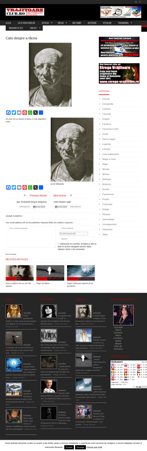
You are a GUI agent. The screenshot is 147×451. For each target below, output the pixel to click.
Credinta (11, 279)
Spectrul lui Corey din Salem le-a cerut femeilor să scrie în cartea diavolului (64, 334)
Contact (33, 28)
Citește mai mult (94, 447)
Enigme (106, 119)
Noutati (105, 189)
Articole (45, 23)
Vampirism (107, 229)
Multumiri (77, 23)
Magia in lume (109, 159)
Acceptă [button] (69, 447)
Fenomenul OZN (110, 129)
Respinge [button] (80, 447)
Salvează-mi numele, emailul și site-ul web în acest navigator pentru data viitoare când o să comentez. (77, 246)
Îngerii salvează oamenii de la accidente (99, 381)
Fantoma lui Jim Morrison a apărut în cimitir (64, 308)
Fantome (106, 124)
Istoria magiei (108, 139)
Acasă (8, 23)
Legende (106, 144)
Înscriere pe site (16, 28)
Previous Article (38, 195)
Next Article (60, 195)
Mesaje (61, 23)
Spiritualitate (24, 206)
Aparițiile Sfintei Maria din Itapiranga (99, 332)
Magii (105, 164)
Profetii (105, 199)
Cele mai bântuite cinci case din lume (64, 358)
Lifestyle (106, 149)
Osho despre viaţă (62, 202)
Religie (105, 209)
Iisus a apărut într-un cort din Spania (99, 308)
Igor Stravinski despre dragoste (32, 202)
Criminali (106, 114)
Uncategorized (109, 224)
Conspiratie (107, 104)
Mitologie (106, 179)
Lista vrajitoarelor (26, 23)
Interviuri (92, 23)
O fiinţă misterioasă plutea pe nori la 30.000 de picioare (29, 337)
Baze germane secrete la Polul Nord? (29, 386)
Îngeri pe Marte (42, 283)
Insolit (105, 134)
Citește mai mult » (12, 327)
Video (105, 234)
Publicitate (107, 204)
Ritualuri (107, 23)
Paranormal (123, 23)
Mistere (105, 174)
